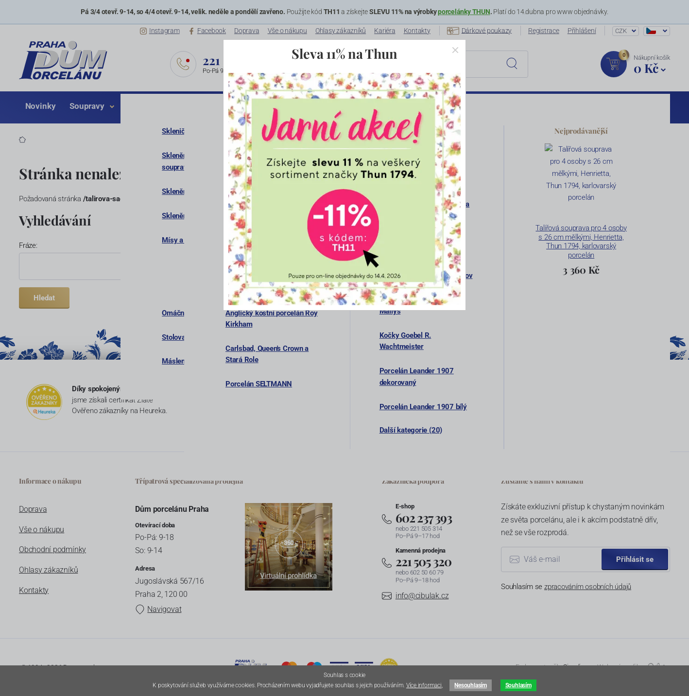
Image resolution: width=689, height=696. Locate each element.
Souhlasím (518, 685)
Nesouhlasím (470, 685)
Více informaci (424, 685)
